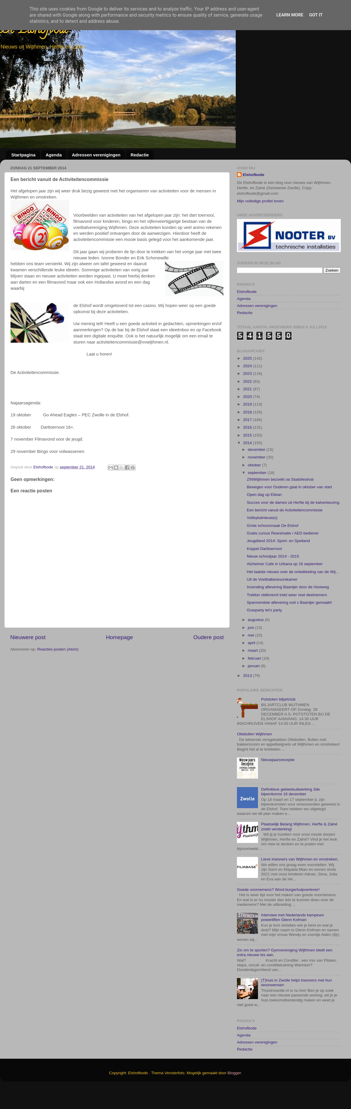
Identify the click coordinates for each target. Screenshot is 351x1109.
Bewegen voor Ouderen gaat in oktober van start (289, 508)
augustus (256, 641)
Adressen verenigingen (96, 154)
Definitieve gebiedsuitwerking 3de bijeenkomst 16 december (290, 813)
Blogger (234, 1094)
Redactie (139, 154)
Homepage (119, 637)
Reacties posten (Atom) (57, 649)
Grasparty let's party (264, 631)
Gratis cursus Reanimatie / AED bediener (283, 555)
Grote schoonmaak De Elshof (272, 547)
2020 (248, 418)
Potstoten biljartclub (278, 721)
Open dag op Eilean (264, 516)
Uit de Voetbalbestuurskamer (272, 601)
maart (253, 672)
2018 (248, 434)
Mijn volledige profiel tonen (260, 201)
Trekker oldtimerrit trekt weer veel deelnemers (287, 616)
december (257, 471)
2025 (248, 379)
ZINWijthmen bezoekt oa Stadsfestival (280, 501)
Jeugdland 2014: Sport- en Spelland (278, 562)
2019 (248, 426)
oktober (255, 486)
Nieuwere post (28, 637)
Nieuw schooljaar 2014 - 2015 (273, 578)
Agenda (54, 154)
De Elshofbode (34, 30)
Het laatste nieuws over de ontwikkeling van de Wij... (293, 593)
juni (251, 649)
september (258, 494)
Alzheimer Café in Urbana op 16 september (285, 585)
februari (255, 680)
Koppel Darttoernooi (264, 570)
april (252, 664)
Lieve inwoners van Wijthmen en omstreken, (299, 881)
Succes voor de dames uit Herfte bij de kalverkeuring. (293, 524)
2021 (248, 410)
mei (251, 657)
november (257, 479)
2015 (248, 457)
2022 (248, 403)
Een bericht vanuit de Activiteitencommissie (285, 532)
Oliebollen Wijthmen (254, 755)
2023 (248, 395)
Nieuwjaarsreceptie (278, 781)
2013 (248, 697)
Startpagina (23, 154)
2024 (248, 387)
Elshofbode (253, 175)
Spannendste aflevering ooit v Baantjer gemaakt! (289, 624)
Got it (316, 15)
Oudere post (208, 637)
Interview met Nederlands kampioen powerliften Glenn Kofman (292, 939)
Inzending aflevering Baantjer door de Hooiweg (288, 608)
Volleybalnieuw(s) (262, 539)
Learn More (289, 15)
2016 (248, 449)
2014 (248, 464)
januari (254, 687)
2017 (248, 441)
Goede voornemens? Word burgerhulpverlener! (278, 911)
